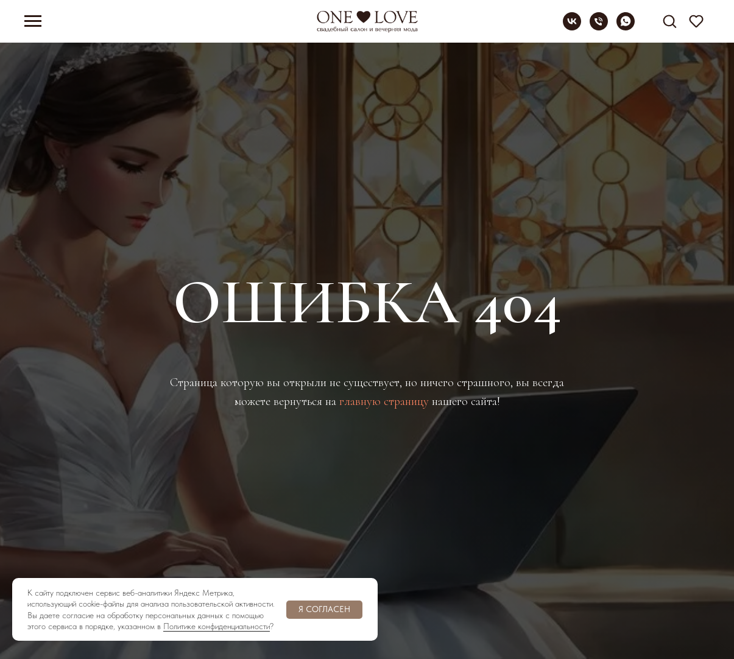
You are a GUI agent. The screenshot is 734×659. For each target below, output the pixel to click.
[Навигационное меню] (32, 21)
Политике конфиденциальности (216, 626)
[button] (669, 20)
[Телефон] (599, 27)
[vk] (572, 27)
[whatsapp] (625, 27)
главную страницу (384, 401)
